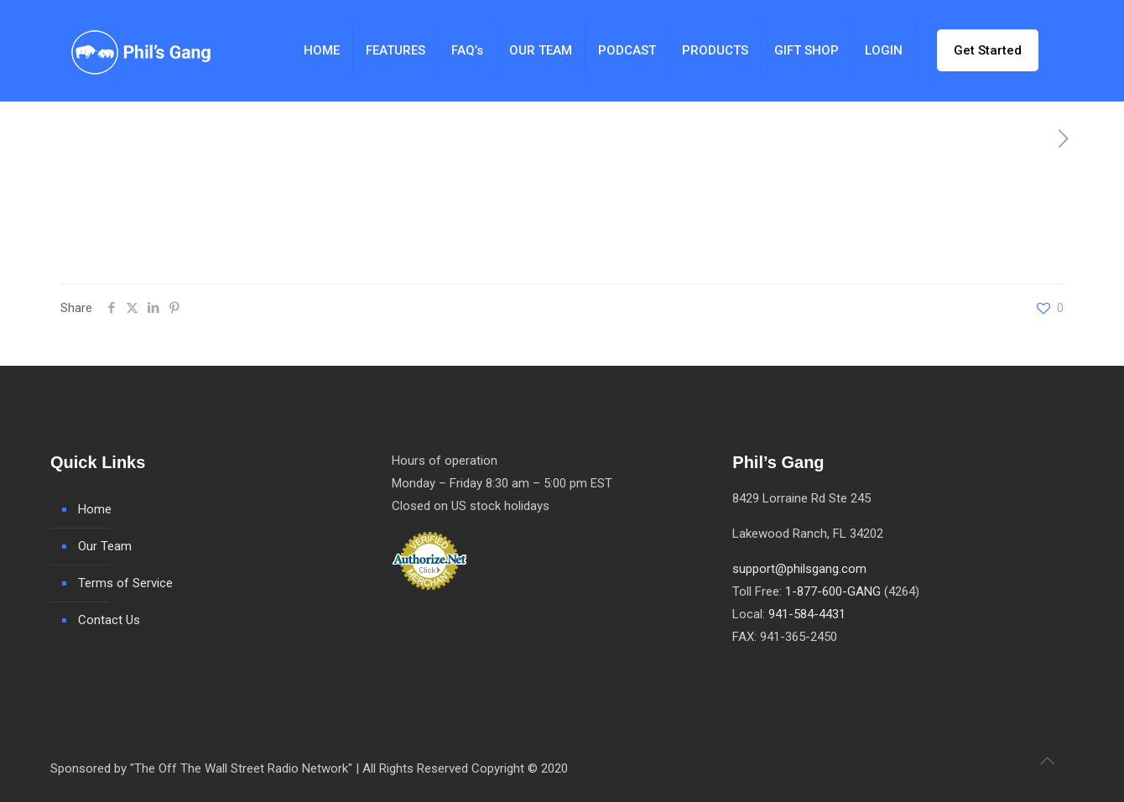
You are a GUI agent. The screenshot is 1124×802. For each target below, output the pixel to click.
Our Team (105, 546)
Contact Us (109, 620)
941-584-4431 (807, 614)
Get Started (988, 50)
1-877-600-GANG (833, 591)
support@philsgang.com (799, 568)
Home (95, 509)
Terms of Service (125, 583)
